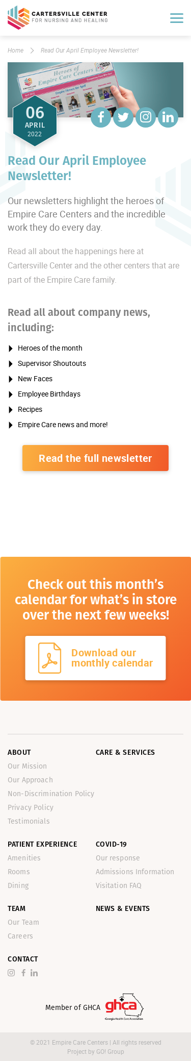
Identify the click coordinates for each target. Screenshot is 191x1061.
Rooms (19, 872)
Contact (23, 959)
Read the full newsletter (95, 458)
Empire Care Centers (81, 1042)
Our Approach (30, 780)
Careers (20, 936)
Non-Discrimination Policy (51, 793)
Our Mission (27, 766)
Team (16, 908)
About (19, 752)
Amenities (24, 858)
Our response (118, 858)
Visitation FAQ (119, 885)
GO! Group (110, 1051)
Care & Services (125, 752)
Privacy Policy (30, 807)
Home (15, 50)
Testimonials (29, 821)
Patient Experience (42, 844)
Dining (18, 885)
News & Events (123, 908)
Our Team (23, 922)
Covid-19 (111, 844)
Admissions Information (135, 872)
